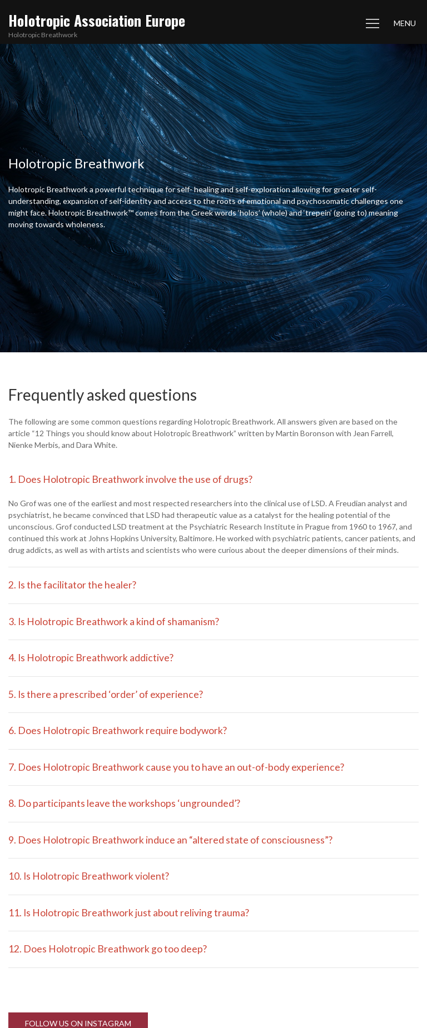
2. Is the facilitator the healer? (72, 585)
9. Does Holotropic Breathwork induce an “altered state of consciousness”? (170, 840)
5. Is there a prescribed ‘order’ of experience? (105, 694)
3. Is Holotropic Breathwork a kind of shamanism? (113, 621)
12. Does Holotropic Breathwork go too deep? (107, 949)
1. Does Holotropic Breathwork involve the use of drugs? (130, 479)
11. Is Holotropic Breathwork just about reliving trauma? (128, 913)
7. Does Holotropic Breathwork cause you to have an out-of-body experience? (176, 767)
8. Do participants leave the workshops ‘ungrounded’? (124, 803)
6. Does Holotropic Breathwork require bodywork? (117, 730)
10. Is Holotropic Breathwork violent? (88, 876)
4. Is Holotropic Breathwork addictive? (90, 657)
